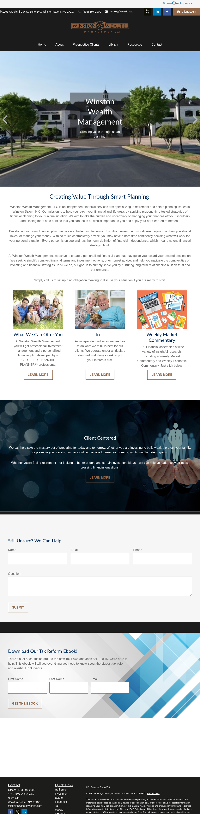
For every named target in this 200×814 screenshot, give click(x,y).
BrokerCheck (153, 793)
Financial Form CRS (100, 787)
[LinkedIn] (157, 12)
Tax (57, 805)
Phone (137, 550)
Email (74, 550)
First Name (15, 679)
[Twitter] (147, 12)
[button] (42, 44)
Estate (59, 797)
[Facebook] (167, 12)
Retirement (61, 789)
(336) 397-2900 (89, 11)
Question (14, 573)
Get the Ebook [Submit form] (25, 703)
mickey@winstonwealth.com (120, 11)
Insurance (61, 801)
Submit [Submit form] (18, 607)
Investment (61, 793)
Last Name (56, 679)
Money (59, 809)
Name (12, 550)
